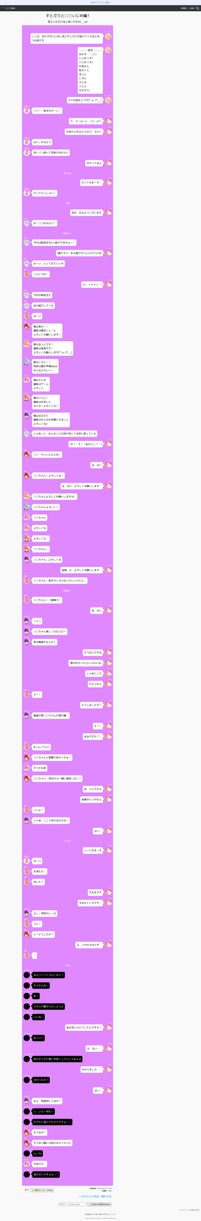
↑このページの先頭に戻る (189, 1210)
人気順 (191, 8)
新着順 (184, 8)
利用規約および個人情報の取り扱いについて (100, 1214)
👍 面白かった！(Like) (42, 1190)
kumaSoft (97, 1218)
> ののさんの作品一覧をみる (95, 1196)
